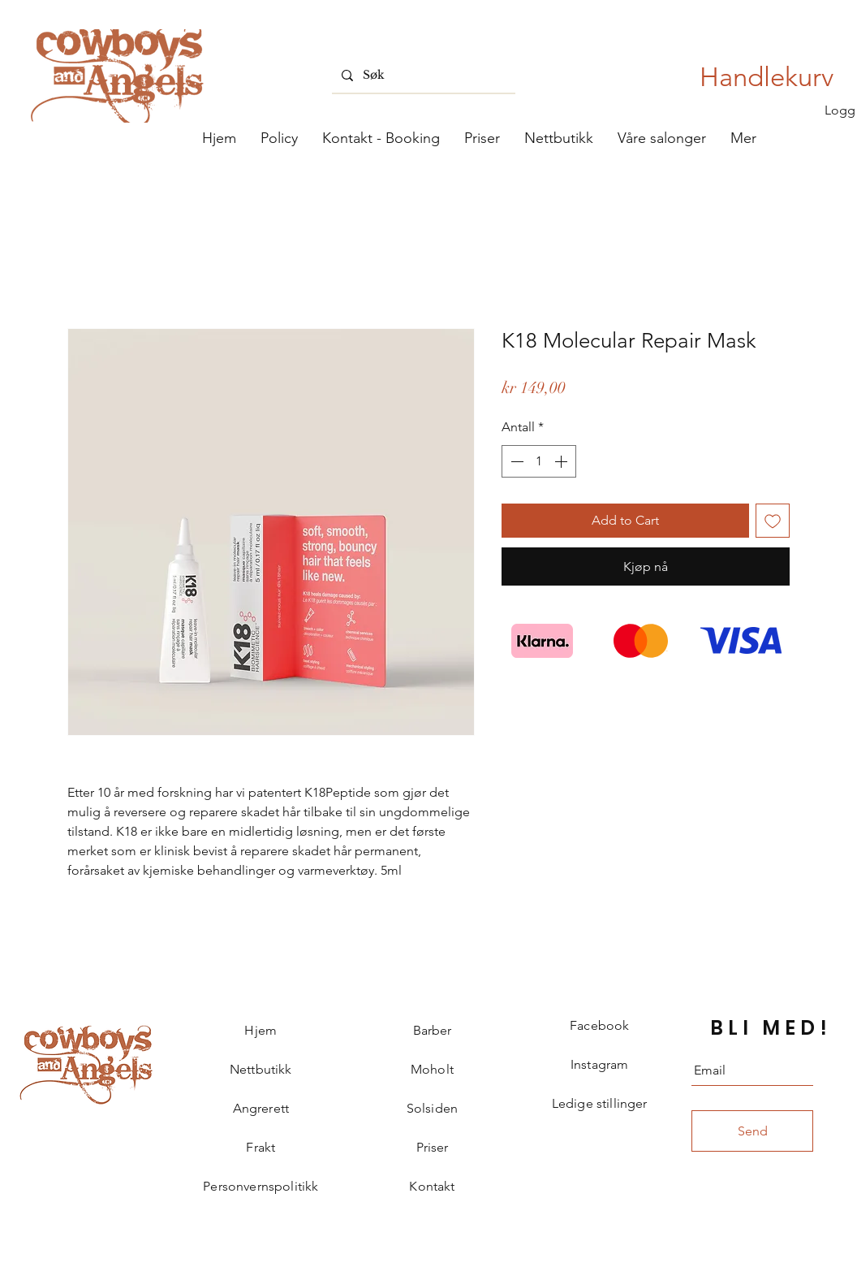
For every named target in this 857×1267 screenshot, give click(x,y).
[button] (661, 138)
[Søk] (422, 75)
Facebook (599, 1025)
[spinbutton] (539, 461)
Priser (432, 1147)
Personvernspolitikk (260, 1186)
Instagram (599, 1064)
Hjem (260, 1030)
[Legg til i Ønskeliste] (773, 521)
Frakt (260, 1147)
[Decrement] (515, 461)
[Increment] (562, 461)
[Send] (752, 1131)
